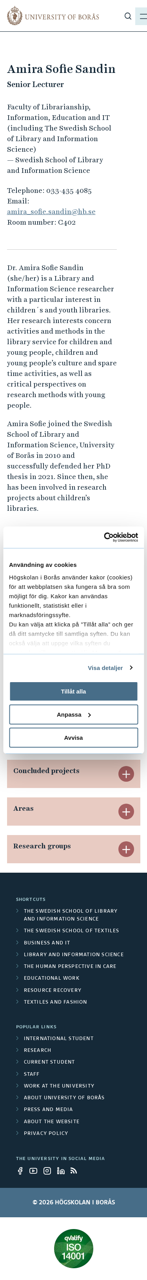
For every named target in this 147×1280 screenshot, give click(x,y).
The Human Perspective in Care (70, 967)
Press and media (48, 1110)
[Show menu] (135, 16)
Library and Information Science (74, 955)
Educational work (52, 978)
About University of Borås (64, 1098)
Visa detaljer (105, 667)
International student (59, 1039)
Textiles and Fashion (55, 1002)
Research (38, 1050)
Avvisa (73, 737)
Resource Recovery (53, 990)
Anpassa (74, 714)
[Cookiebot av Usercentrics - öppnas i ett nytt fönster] (104, 537)
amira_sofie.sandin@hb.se (51, 211)
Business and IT (47, 943)
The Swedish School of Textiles (72, 931)
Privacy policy (46, 1134)
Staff (32, 1074)
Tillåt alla (73, 691)
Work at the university (59, 1086)
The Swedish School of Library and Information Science (71, 915)
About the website (52, 1122)
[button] (126, 774)
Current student (49, 1062)
